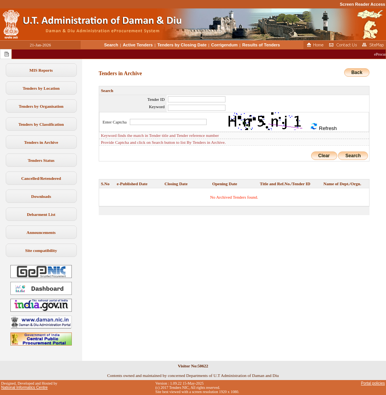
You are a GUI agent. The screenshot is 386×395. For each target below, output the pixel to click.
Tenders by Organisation (41, 106)
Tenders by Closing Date (182, 45)
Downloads (41, 196)
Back (357, 72)
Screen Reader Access (362, 4)
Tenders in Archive (41, 142)
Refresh (323, 126)
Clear (324, 155)
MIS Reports (41, 70)
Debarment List (41, 214)
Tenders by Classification (41, 124)
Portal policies (373, 383)
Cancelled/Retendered (41, 178)
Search (111, 45)
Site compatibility (41, 250)
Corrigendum (224, 45)
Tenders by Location (41, 88)
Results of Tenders (261, 45)
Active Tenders (138, 45)
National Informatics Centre (24, 387)
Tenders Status (41, 160)
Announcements (41, 232)
